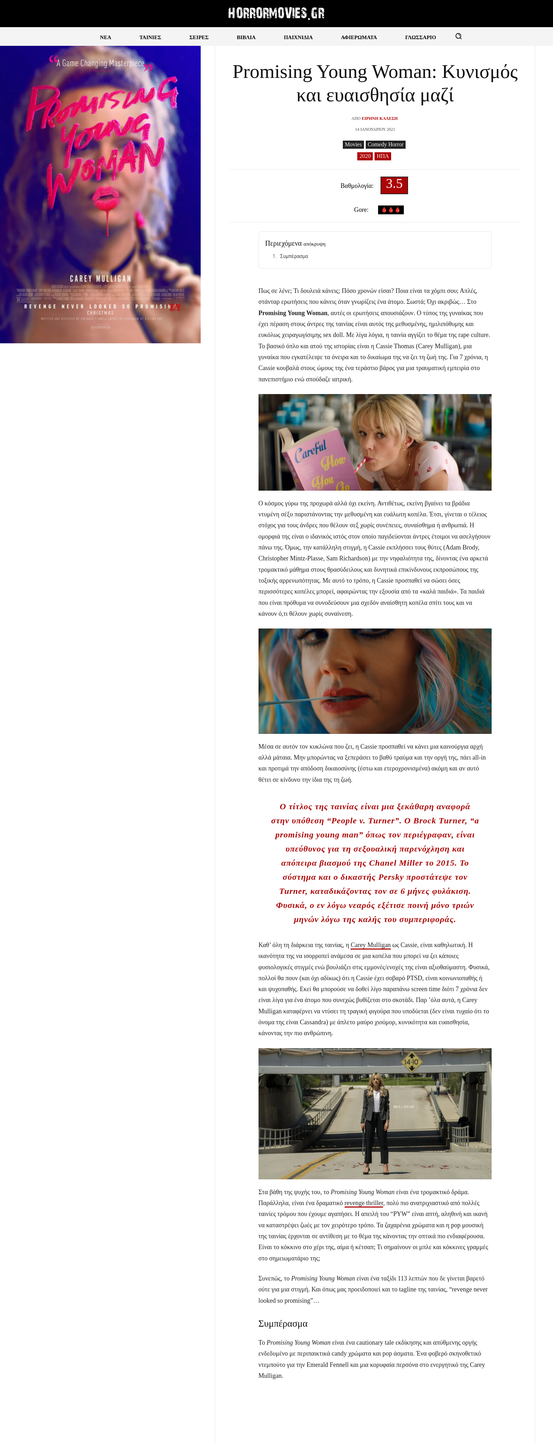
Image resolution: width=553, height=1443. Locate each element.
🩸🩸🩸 (391, 209)
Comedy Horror (386, 145)
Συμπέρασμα (294, 256)
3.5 (394, 185)
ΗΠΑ (383, 156)
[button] (458, 35)
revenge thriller (364, 1202)
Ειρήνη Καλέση (380, 118)
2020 (365, 156)
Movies (353, 145)
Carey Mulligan (370, 944)
